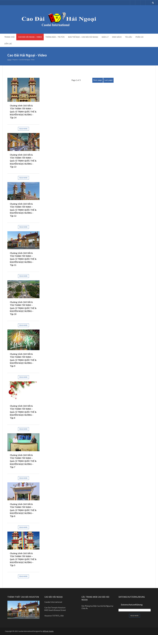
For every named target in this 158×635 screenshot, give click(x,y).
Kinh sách (116, 37)
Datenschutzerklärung (132, 604)
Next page (97, 80)
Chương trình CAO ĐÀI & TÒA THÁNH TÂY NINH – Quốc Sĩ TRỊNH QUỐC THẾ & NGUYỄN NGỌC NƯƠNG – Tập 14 (23, 111)
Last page (108, 80)
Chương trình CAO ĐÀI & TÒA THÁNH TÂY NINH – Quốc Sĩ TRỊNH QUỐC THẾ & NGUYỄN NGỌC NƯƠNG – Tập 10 (23, 308)
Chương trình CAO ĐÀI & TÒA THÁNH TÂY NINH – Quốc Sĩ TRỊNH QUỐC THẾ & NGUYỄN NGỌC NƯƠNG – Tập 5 (23, 559)
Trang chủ (9, 37)
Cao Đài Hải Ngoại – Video (30, 37)
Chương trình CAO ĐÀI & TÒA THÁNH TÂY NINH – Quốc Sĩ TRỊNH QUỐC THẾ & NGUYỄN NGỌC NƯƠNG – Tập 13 (23, 160)
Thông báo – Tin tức (55, 37)
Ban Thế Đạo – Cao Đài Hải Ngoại (83, 37)
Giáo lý (105, 37)
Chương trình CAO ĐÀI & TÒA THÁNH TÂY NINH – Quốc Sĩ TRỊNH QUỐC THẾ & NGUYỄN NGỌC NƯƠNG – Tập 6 (23, 510)
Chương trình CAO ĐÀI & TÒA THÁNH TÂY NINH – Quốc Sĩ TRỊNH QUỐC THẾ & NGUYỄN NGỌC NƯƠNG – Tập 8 (23, 411)
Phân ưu (139, 37)
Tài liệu (128, 37)
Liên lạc (8, 44)
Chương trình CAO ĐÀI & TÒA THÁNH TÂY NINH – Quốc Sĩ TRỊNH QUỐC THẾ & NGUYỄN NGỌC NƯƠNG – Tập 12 (23, 209)
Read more (23, 129)
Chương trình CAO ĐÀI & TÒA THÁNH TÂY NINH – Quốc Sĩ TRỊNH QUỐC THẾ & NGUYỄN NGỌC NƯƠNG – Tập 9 (23, 360)
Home (9, 60)
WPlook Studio (48, 631)
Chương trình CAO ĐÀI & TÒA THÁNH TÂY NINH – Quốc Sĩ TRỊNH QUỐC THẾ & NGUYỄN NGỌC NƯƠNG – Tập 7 (23, 461)
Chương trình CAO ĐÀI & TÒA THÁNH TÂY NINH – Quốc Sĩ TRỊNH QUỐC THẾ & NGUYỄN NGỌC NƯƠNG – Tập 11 (23, 259)
